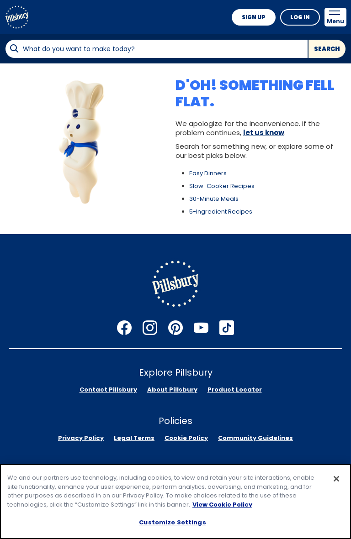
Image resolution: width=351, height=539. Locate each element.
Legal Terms (134, 438)
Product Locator (234, 389)
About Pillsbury (172, 389)
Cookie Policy (186, 438)
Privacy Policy (81, 438)
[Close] (336, 479)
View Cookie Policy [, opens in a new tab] (222, 504)
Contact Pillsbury (108, 389)
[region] (175, 501)
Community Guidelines (255, 438)
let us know (263, 132)
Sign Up (254, 17)
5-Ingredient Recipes (220, 211)
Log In (300, 17)
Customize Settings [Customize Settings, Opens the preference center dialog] (172, 522)
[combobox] (156, 49)
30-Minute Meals (214, 198)
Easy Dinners (208, 173)
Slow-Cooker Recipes (222, 186)
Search (327, 49)
